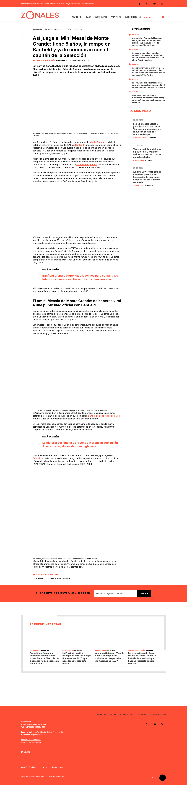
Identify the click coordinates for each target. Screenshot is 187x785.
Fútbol (51, 579)
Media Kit (25, 752)
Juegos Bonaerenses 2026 (75, 3)
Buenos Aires (101, 17)
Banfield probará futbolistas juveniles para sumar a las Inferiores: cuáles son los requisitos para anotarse (80, 277)
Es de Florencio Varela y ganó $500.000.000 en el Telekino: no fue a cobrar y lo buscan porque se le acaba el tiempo (147, 129)
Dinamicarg (57, 767)
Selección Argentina (86, 164)
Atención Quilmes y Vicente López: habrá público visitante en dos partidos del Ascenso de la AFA (109, 657)
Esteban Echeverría (53, 29)
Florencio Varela (140, 138)
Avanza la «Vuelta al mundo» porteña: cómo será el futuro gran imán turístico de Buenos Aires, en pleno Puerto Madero (148, 56)
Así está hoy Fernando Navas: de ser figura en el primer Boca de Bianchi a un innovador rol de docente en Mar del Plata (147, 41)
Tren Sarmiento (90, 3)
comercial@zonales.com (31, 740)
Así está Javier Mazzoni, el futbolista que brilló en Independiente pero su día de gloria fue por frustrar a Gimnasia (147, 177)
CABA (88, 17)
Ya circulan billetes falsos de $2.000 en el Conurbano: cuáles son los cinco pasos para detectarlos (148, 153)
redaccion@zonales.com (31, 742)
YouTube (154, 3)
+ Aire (44, 767)
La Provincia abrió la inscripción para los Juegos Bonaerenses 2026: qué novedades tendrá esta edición (149, 85)
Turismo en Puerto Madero (40, 3)
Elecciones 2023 (133, 17)
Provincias (116, 17)
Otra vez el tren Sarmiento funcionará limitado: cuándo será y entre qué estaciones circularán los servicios (148, 99)
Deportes (78, 29)
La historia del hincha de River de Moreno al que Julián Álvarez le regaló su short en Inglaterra (80, 444)
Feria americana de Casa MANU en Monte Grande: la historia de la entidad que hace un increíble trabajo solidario (142, 658)
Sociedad (152, 138)
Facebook (139, 3)
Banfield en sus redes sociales (104, 416)
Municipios (77, 17)
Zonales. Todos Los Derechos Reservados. (50, 776)
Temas (68, 29)
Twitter (147, 3)
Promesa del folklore (57, 3)
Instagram (162, 3)
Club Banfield (39, 579)
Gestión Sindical (28, 767)
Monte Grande (97, 142)
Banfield (79, 145)
